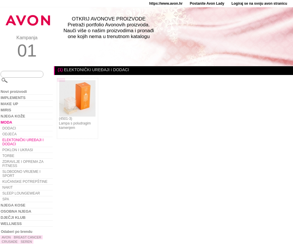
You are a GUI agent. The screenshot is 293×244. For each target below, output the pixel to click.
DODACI (9, 128)
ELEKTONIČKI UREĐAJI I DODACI (22, 142)
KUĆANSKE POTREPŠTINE (24, 182)
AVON (6, 237)
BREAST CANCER (27, 237)
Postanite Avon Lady (207, 3)
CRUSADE (10, 241)
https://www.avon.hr (166, 3)
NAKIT (7, 187)
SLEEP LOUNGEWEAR (21, 193)
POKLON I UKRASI (17, 150)
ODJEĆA (9, 134)
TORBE (8, 156)
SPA (5, 199)
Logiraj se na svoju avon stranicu (259, 3)
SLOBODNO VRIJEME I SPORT (21, 174)
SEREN (26, 241)
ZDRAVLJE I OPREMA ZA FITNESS (22, 164)
